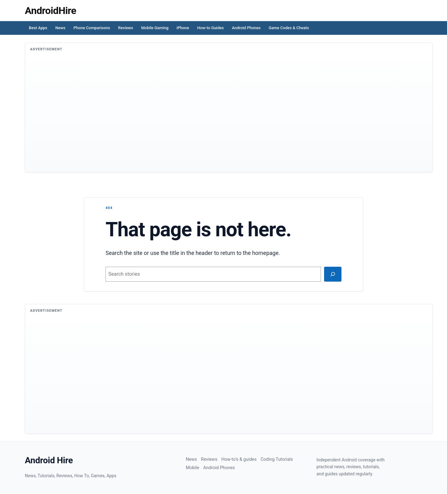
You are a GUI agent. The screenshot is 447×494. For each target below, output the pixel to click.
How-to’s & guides (239, 459)
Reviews (125, 27)
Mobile (192, 467)
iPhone (183, 27)
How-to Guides (210, 27)
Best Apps (38, 27)
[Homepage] (50, 11)
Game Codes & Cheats (289, 27)
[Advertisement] (216, 115)
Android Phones (246, 27)
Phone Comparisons (92, 27)
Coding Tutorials (276, 459)
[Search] (332, 274)
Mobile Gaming (155, 27)
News (60, 27)
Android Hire (49, 460)
